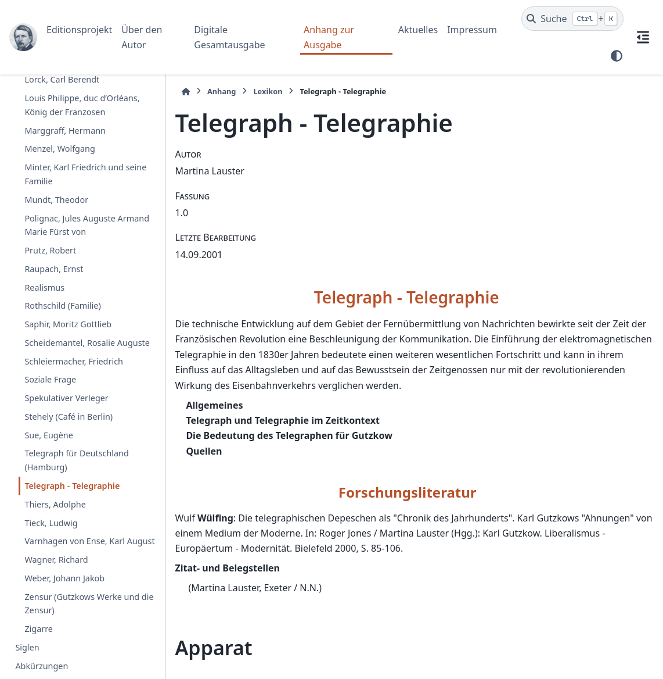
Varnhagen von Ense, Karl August (89, 540)
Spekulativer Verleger (66, 397)
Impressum (472, 29)
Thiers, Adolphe (54, 504)
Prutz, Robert (50, 250)
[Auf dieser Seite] (643, 37)
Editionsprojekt (79, 29)
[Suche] (572, 18)
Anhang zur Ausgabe (329, 37)
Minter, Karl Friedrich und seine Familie (85, 174)
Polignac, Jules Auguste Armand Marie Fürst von (86, 225)
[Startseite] (186, 91)
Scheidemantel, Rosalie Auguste (87, 342)
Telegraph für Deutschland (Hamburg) (76, 460)
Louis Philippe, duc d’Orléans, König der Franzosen (81, 104)
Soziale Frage (50, 379)
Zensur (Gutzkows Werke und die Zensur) (88, 603)
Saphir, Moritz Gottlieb (67, 324)
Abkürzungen (41, 665)
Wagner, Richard (56, 559)
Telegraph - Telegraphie (72, 485)
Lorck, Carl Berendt (61, 79)
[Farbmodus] (617, 56)
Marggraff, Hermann (65, 130)
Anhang (221, 91)
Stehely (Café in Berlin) (68, 416)
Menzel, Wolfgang (59, 148)
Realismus (44, 287)
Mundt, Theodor (56, 199)
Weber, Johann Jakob (64, 578)
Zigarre (38, 628)
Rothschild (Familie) (62, 305)
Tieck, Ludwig (50, 522)
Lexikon (267, 91)
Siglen (27, 647)
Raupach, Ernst (53, 268)
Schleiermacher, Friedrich (73, 361)
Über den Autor (141, 37)
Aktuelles (418, 29)
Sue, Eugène (48, 435)
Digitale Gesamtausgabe (229, 37)
